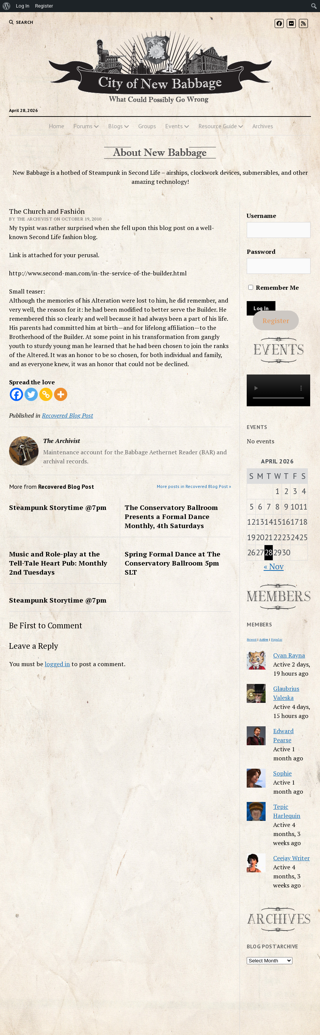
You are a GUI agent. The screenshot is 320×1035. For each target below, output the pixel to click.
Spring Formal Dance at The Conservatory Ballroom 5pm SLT (172, 563)
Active (263, 639)
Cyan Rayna (289, 655)
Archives (262, 126)
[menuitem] (6, 6)
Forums (83, 126)
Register (276, 320)
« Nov (274, 566)
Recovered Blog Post (67, 415)
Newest (252, 639)
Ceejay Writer (291, 858)
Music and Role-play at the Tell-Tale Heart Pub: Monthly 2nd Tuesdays (58, 563)
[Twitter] (31, 394)
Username (261, 215)
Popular (276, 639)
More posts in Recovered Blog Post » (194, 486)
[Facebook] (16, 394)
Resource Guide (217, 126)
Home (56, 126)
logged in (57, 664)
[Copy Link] (46, 394)
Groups (147, 126)
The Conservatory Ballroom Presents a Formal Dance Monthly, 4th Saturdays (171, 516)
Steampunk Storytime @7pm (58, 507)
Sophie (282, 773)
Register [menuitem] (44, 6)
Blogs (115, 126)
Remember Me (273, 287)
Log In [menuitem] (22, 6)
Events (174, 126)
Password (261, 251)
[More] (60, 394)
